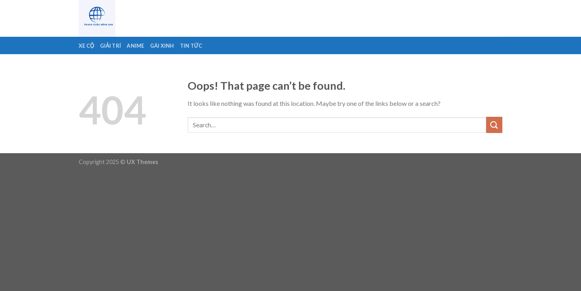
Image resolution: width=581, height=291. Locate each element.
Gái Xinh (162, 45)
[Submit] (494, 125)
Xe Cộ (86, 45)
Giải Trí (110, 45)
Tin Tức (191, 45)
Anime (135, 45)
